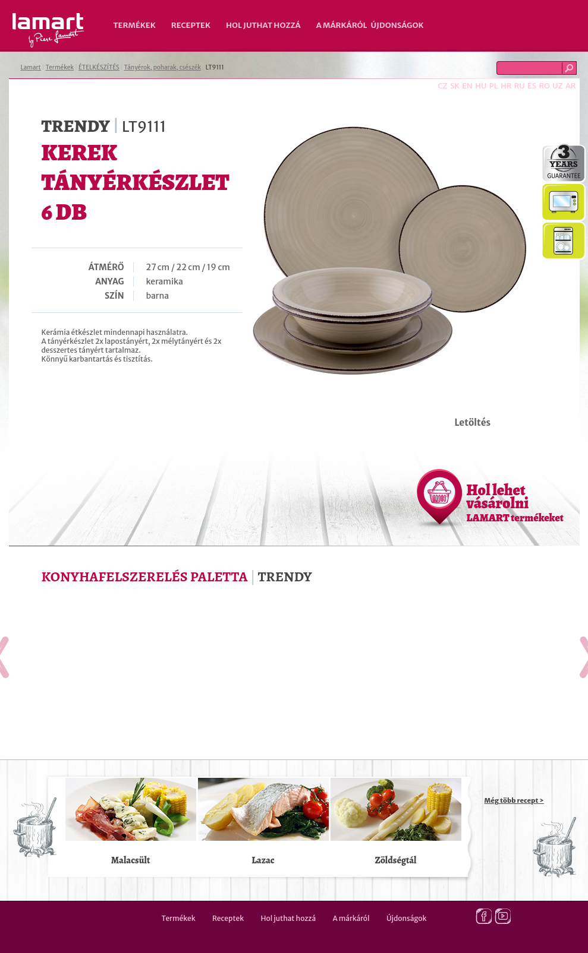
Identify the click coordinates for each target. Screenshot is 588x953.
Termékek (135, 25)
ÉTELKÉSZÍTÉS (99, 67)
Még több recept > (514, 800)
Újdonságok (397, 25)
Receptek (190, 25)
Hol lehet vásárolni (515, 502)
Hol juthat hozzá (263, 25)
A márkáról (341, 25)
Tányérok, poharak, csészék (162, 67)
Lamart (48, 30)
